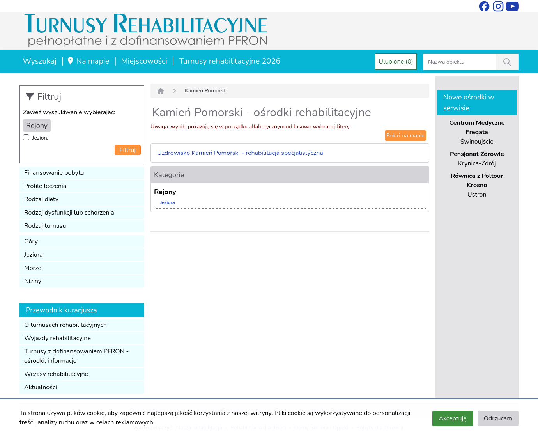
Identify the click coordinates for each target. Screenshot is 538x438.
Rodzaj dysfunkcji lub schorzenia (69, 212)
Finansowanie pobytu (54, 172)
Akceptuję (452, 418)
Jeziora (40, 138)
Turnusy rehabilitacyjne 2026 (229, 61)
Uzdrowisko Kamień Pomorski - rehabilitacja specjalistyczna (240, 153)
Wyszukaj (40, 61)
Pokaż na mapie (405, 135)
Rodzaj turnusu (45, 226)
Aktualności (40, 387)
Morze (32, 268)
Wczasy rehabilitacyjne (56, 374)
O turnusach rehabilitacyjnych (65, 325)
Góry (31, 241)
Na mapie (88, 61)
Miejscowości (144, 61)
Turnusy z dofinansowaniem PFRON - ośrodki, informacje (76, 356)
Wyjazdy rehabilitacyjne (57, 338)
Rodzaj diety (41, 199)
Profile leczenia (45, 186)
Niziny (32, 281)
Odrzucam (498, 418)
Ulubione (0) (396, 61)
